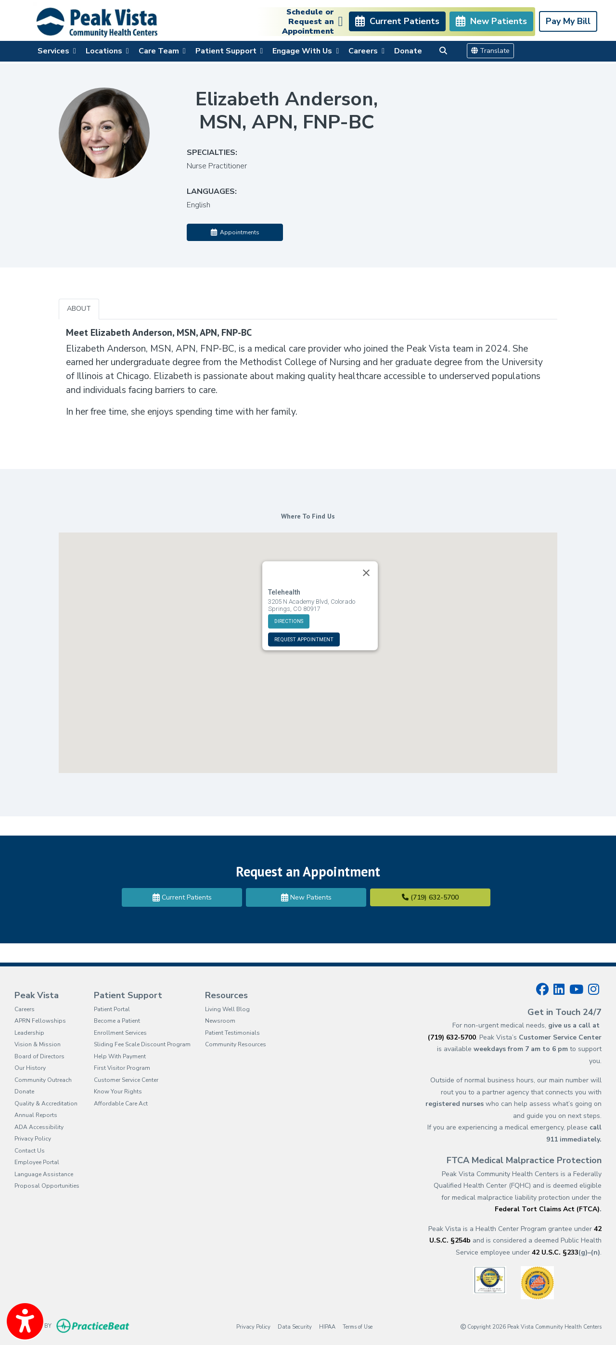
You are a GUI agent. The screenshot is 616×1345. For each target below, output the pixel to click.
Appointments (235, 232)
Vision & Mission (37, 1044)
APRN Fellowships (40, 1021)
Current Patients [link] (397, 21)
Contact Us (29, 1151)
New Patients (306, 897)
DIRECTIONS (288, 600)
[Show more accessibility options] (25, 1322)
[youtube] (576, 989)
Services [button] (57, 51)
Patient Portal (112, 1009)
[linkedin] (559, 989)
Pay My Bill (568, 21)
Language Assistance (43, 1174)
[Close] (366, 552)
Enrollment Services (120, 1033)
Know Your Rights (118, 1091)
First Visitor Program (122, 1068)
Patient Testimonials (232, 1033)
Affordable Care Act (121, 1103)
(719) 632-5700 (430, 897)
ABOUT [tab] (79, 308)
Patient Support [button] (229, 51)
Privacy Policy (32, 1138)
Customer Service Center (126, 1080)
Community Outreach (43, 1080)
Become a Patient (117, 1021)
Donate (408, 51)
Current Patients (182, 897)
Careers (24, 1009)
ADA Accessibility (39, 1127)
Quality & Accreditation (45, 1103)
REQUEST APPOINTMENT (304, 619)
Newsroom (220, 1021)
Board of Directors (39, 1056)
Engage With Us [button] (305, 51)
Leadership (29, 1033)
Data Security (295, 1326)
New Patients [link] (491, 21)
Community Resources (235, 1044)
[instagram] (593, 989)
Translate (490, 50)
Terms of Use (357, 1326)
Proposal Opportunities (46, 1186)
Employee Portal (36, 1162)
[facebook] (542, 989)
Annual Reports (35, 1115)
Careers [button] (366, 51)
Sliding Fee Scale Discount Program (142, 1044)
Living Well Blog (227, 1009)
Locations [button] (107, 51)
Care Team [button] (162, 51)
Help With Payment (120, 1056)
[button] (308, 644)
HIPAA (327, 1326)
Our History (30, 1068)
